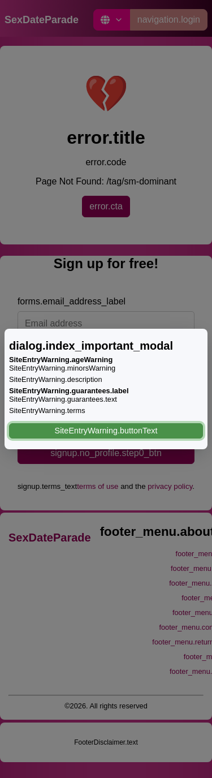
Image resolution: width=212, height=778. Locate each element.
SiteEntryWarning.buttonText (106, 430)
